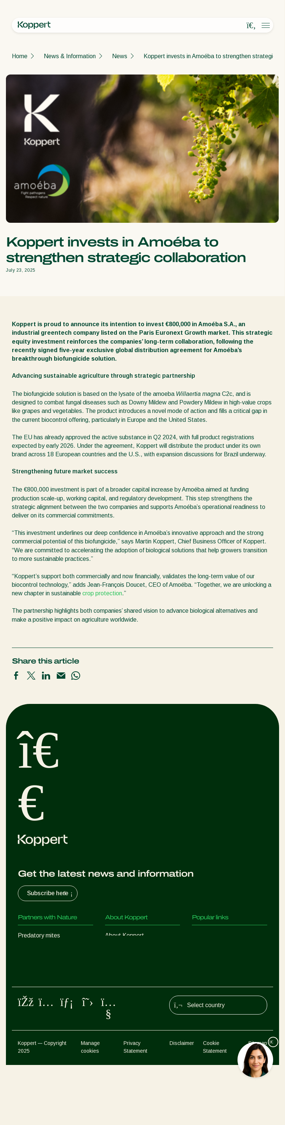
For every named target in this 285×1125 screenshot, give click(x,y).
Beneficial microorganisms (51, 995)
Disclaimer (182, 1103)
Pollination (31, 1024)
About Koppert (124, 935)
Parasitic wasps (38, 965)
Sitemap (257, 1103)
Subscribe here (50, 893)
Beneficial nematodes (46, 980)
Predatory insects (41, 950)
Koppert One (209, 950)
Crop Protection (38, 1009)
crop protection (102, 593)
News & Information (70, 56)
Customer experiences (221, 935)
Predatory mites (39, 935)
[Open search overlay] (251, 25)
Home (19, 56)
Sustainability (122, 965)
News (119, 56)
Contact (115, 980)
